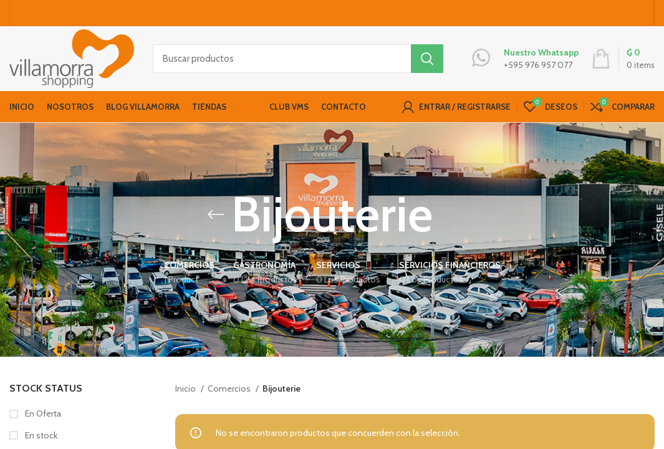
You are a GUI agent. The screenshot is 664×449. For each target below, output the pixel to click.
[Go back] (215, 215)
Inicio (186, 388)
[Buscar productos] (298, 59)
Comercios (230, 388)
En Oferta (42, 414)
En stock (40, 435)
